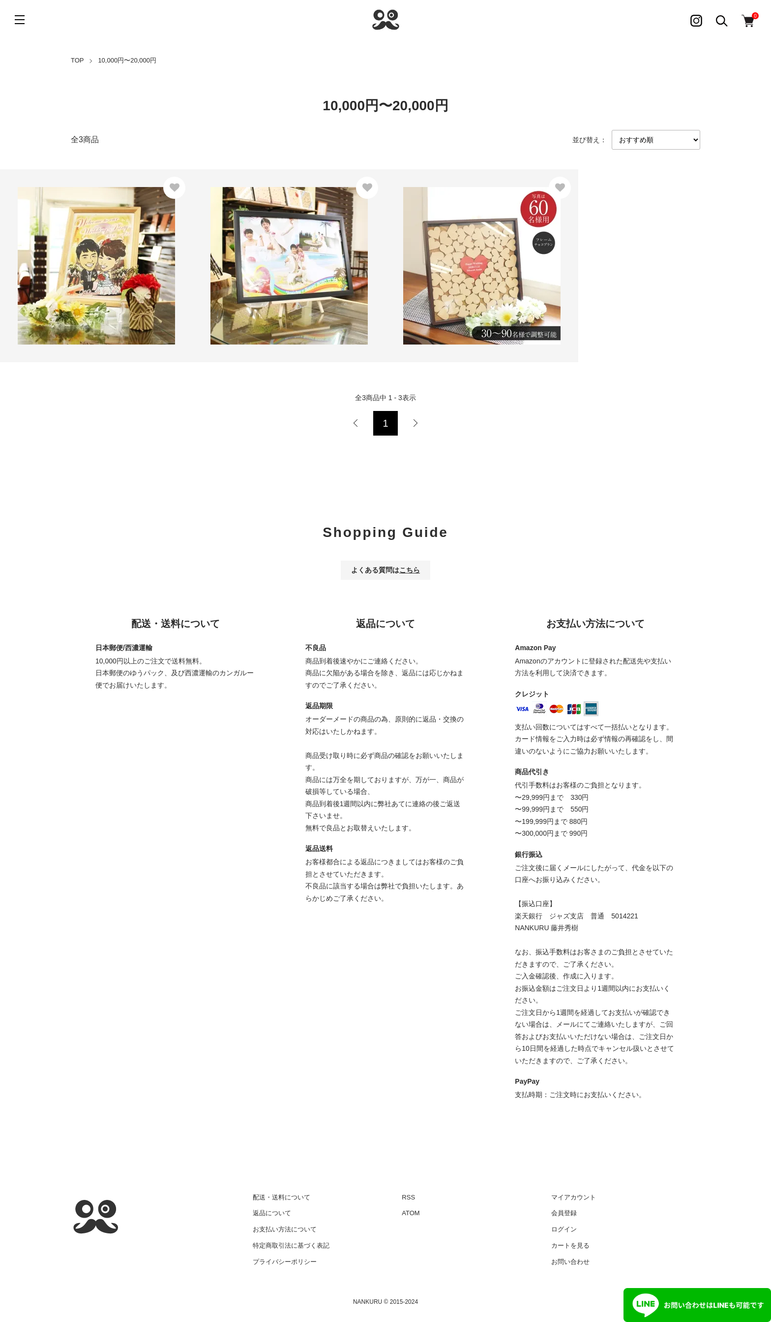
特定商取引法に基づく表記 (291, 1245)
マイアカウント (573, 1197)
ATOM (410, 1213)
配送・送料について (281, 1197)
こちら (409, 570)
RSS (408, 1197)
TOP (77, 60)
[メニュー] (19, 19)
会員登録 (564, 1213)
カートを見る (570, 1245)
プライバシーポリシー (285, 1261)
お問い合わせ (570, 1261)
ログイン (564, 1229)
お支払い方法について (285, 1229)
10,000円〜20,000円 (127, 60)
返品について (272, 1213)
